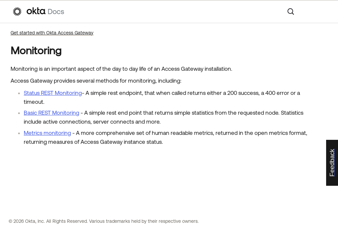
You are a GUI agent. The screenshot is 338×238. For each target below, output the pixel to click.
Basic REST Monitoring (51, 112)
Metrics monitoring (47, 133)
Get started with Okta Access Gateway (52, 32)
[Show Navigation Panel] (322, 11)
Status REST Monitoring (53, 93)
